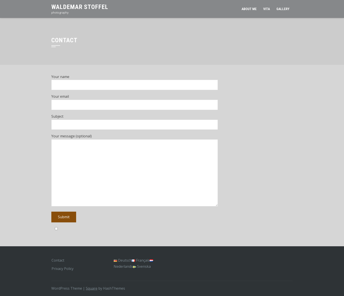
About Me (249, 9)
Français (141, 260)
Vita (266, 9)
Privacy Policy (62, 268)
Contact (58, 260)
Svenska (142, 266)
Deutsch (123, 260)
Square (91, 288)
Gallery (282, 9)
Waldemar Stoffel (79, 7)
